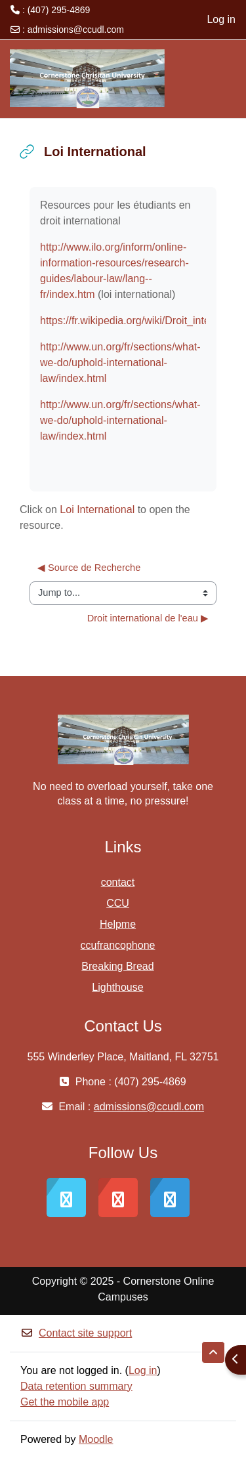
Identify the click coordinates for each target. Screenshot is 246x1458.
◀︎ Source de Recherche (88, 567)
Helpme (118, 924)
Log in (221, 19)
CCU (117, 903)
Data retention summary (76, 1386)
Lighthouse (117, 987)
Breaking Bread (117, 966)
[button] (213, 1352)
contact (118, 882)
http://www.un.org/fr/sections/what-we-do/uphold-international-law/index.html (120, 362)
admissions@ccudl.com (76, 29)
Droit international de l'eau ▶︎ (148, 618)
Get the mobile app (64, 1401)
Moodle (96, 1439)
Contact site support (76, 1333)
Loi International (97, 509)
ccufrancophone (118, 945)
